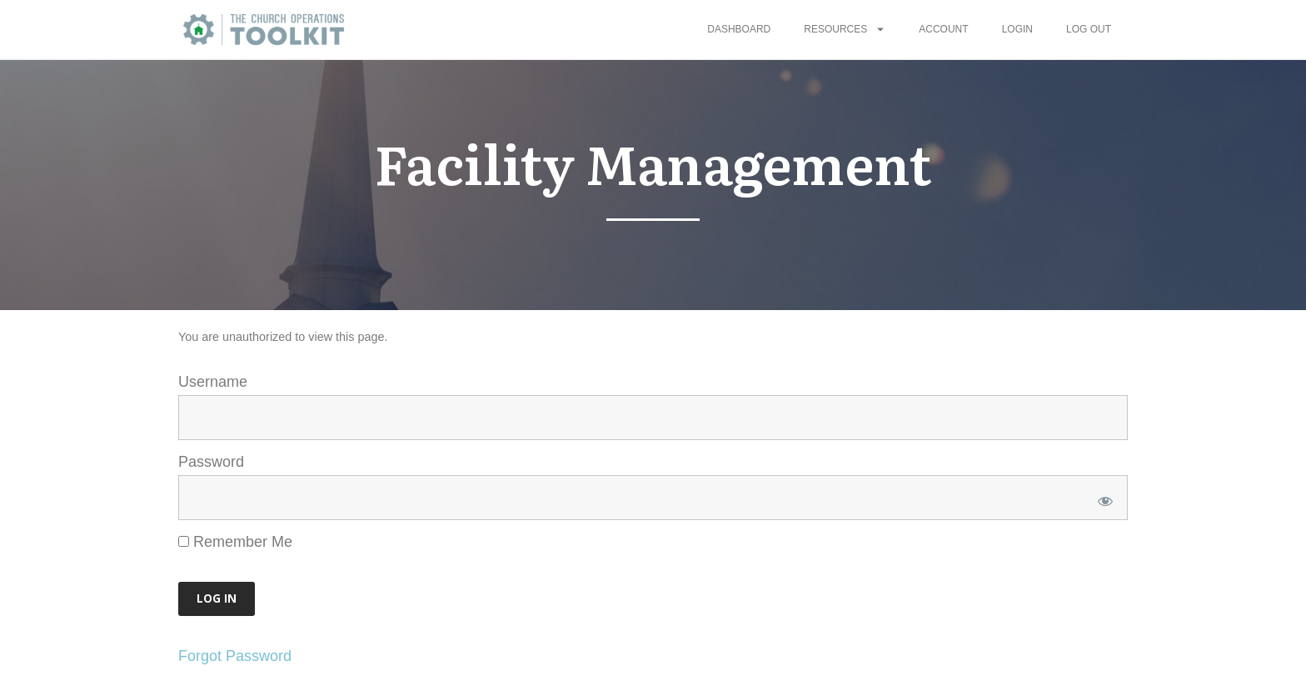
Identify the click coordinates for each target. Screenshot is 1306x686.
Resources (844, 29)
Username (212, 381)
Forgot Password (235, 656)
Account (943, 29)
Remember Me (235, 541)
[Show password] (1102, 497)
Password (211, 461)
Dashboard (738, 29)
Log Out (1088, 29)
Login (1017, 29)
